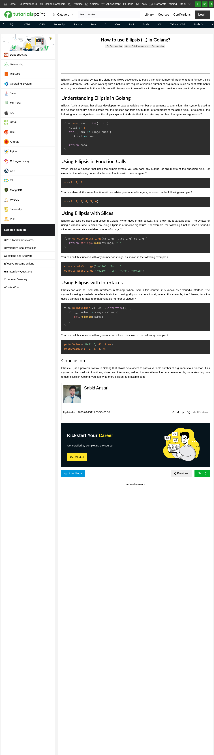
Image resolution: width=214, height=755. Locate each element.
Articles (92, 3)
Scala (146, 24)
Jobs (128, 3)
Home (10, 3)
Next (202, 473)
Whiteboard (28, 3)
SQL (12, 24)
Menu (185, 4)
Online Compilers (52, 3)
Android (11, 141)
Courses (163, 14)
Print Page (73, 473)
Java (93, 24)
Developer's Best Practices (20, 247)
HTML (27, 24)
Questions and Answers (18, 255)
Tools (141, 3)
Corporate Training (163, 3)
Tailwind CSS (177, 24)
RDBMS (12, 74)
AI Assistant (110, 3)
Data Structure (15, 55)
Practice (75, 3)
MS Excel (12, 103)
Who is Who (11, 287)
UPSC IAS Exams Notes (18, 240)
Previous (181, 473)
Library (149, 14)
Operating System (18, 84)
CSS (42, 24)
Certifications (182, 14)
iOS (9, 113)
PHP (131, 24)
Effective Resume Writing (19, 263)
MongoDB (13, 190)
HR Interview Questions (18, 271)
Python (78, 24)
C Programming (16, 161)
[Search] (109, 14)
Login (202, 14)
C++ (117, 24)
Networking (13, 64)
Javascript (59, 24)
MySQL (11, 199)
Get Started (77, 457)
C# (159, 24)
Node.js (199, 24)
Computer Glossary (15, 279)
